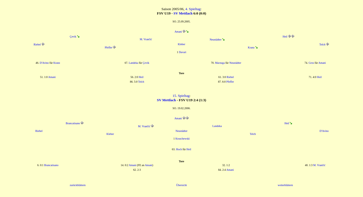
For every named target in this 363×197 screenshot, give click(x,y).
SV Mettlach (183, 13)
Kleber (181, 44)
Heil (285, 36)
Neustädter (215, 39)
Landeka (133, 62)
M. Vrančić (146, 39)
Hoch (179, 149)
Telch (322, 44)
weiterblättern (285, 185)
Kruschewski (182, 138)
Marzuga (220, 62)
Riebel (37, 44)
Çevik (73, 36)
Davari (182, 52)
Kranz (251, 47)
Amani (178, 31)
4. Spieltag (193, 9)
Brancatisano (73, 123)
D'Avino (44, 62)
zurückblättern (78, 185)
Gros (311, 62)
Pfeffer (108, 47)
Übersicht (181, 185)
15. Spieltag (180, 96)
